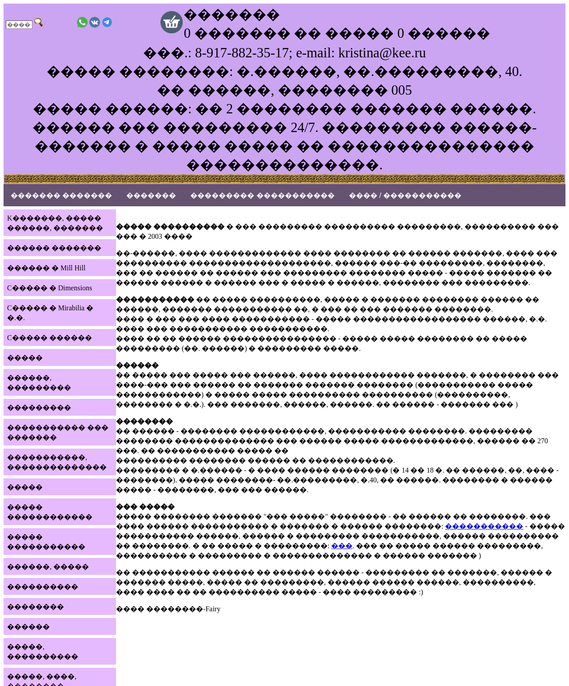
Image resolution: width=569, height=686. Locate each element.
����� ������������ (49, 512)
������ (28, 626)
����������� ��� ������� (57, 432)
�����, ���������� (42, 651)
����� (25, 357)
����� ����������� (46, 541)
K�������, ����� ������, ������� (55, 223)
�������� (35, 606)
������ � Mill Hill (46, 268)
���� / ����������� (405, 195)
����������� (484, 526)
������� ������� (61, 195)
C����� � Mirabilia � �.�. (50, 312)
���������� (42, 586)
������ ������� (54, 248)
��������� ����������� (262, 195)
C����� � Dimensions (49, 288)
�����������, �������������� (57, 462)
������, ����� (48, 566)
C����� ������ (49, 337)
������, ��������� (39, 382)
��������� (39, 407)
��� (342, 546)
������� (151, 195)
